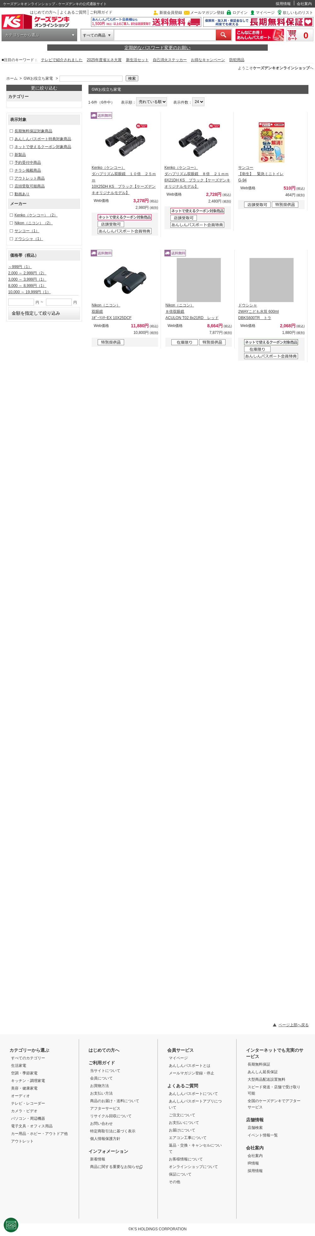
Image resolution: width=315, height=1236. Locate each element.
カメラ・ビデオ (24, 1111)
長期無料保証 (259, 1064)
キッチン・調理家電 (28, 1081)
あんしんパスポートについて (193, 1093)
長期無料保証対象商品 (33, 131)
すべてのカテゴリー (28, 1058)
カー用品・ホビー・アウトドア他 (39, 1133)
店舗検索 (255, 1127)
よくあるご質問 (73, 12)
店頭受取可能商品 (29, 186)
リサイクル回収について (111, 1116)
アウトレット (22, 1141)
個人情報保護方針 (105, 1138)
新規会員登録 (170, 12)
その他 (174, 1182)
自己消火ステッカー (170, 60)
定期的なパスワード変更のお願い (157, 47)
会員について (101, 1078)
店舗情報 (255, 1119)
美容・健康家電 (24, 1088)
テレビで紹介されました (62, 60)
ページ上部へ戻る (293, 1025)
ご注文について (182, 1115)
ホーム (12, 78)
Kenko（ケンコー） (36, 215)
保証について (180, 1174)
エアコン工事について (188, 1138)
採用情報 (283, 4)
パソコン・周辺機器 (28, 1118)
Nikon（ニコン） (33, 223)
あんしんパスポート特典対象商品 (42, 139)
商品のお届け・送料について (114, 1101)
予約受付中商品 (27, 162)
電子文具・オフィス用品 (32, 1126)
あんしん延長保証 (263, 1072)
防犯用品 (236, 60)
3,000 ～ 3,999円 (27, 279)
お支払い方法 (101, 1093)
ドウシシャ (28, 239)
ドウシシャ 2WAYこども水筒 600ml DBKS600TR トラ (258, 311)
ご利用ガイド (101, 12)
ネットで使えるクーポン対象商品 (42, 147)
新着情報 (97, 1159)
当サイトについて (105, 1070)
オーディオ (20, 1096)
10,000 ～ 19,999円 (29, 292)
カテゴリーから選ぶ (22, 35)
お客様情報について (186, 1159)
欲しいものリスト (298, 12)
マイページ (265, 12)
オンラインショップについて (193, 1166)
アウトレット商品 (29, 178)
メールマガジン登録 (207, 12)
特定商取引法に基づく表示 (112, 1131)
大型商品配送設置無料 (266, 1079)
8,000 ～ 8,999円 (27, 285)
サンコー (26, 231)
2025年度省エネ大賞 (104, 60)
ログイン (240, 12)
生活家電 (18, 1065)
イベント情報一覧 (263, 1135)
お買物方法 (99, 1086)
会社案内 (304, 4)
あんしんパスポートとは (189, 1065)
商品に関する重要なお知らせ (116, 1166)
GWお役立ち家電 (38, 78)
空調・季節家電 (24, 1073)
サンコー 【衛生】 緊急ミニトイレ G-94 (261, 173)
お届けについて (182, 1130)
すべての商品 (94, 35)
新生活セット (137, 60)
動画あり (22, 194)
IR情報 (253, 1163)
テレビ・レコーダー (28, 1103)
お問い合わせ (101, 1123)
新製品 (20, 154)
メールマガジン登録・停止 (191, 1073)
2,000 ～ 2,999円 (27, 273)
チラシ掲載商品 (27, 170)
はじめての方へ (43, 12)
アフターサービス (105, 1108)
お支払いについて (184, 1122)
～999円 (20, 267)
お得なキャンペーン (208, 60)
